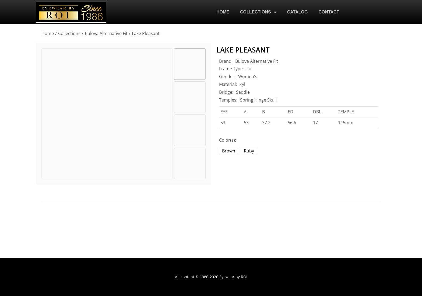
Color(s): (227, 140)
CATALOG (297, 12)
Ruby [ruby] (249, 151)
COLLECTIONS (258, 12)
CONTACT (328, 12)
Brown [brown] (228, 151)
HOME (222, 12)
